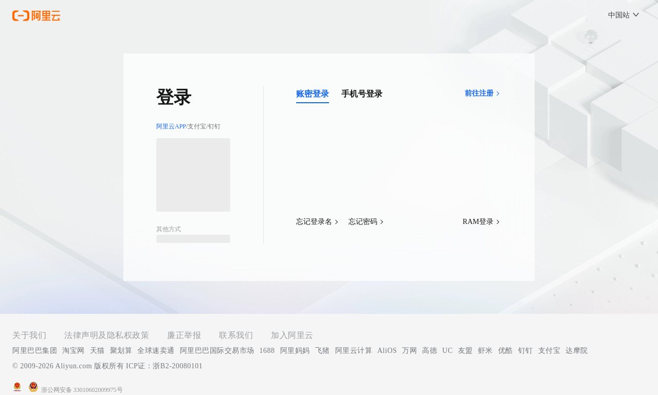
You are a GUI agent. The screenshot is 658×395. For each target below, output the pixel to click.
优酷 (505, 350)
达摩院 (576, 350)
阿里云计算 (354, 350)
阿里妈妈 (295, 350)
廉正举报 (184, 335)
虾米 (485, 350)
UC (447, 350)
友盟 (465, 350)
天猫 (97, 350)
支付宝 (549, 350)
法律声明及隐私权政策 (106, 335)
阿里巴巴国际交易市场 (217, 350)
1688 (267, 350)
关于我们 (29, 335)
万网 (409, 350)
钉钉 (525, 350)
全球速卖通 (156, 350)
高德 (429, 350)
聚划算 (121, 350)
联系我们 (236, 335)
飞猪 (322, 350)
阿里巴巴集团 (34, 350)
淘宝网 (73, 350)
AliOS (387, 350)
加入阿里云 (292, 335)
